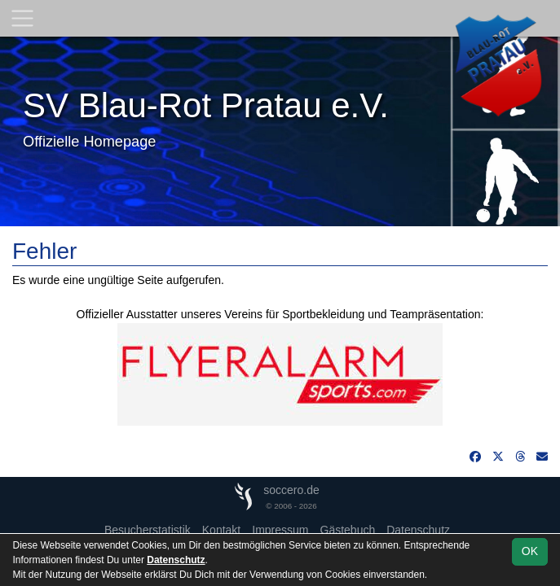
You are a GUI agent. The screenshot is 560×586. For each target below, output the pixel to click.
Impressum (280, 529)
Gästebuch (348, 529)
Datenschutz (418, 529)
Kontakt (221, 529)
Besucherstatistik (147, 529)
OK (530, 551)
